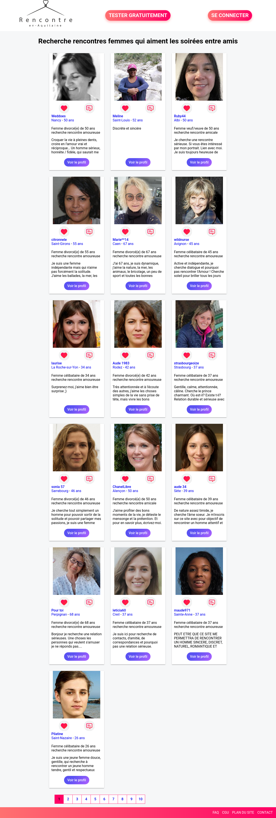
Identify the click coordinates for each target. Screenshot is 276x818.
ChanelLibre (122, 487)
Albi (177, 120)
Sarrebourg (59, 491)
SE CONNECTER (230, 16)
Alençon (119, 491)
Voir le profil (76, 162)
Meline (118, 116)
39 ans (188, 491)
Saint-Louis (121, 120)
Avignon (180, 244)
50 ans (69, 120)
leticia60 (119, 610)
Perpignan (59, 614)
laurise (56, 363)
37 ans (198, 367)
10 (141, 799)
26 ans (80, 738)
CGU (225, 812)
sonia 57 (57, 487)
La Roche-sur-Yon (64, 367)
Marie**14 (121, 240)
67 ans (128, 244)
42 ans (130, 367)
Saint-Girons (60, 244)
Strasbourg (182, 367)
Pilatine (57, 734)
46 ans (76, 491)
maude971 (182, 610)
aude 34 (180, 487)
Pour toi (57, 610)
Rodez (117, 367)
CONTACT (265, 812)
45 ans (194, 244)
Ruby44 (180, 116)
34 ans (86, 367)
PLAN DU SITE (243, 812)
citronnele (59, 240)
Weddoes (58, 116)
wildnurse (181, 240)
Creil (116, 614)
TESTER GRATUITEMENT (138, 16)
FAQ (216, 812)
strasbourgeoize (186, 363)
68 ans (75, 614)
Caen (117, 244)
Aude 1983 (121, 363)
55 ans (78, 244)
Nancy (56, 120)
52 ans (137, 120)
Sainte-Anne (183, 614)
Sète (177, 491)
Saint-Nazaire (61, 738)
